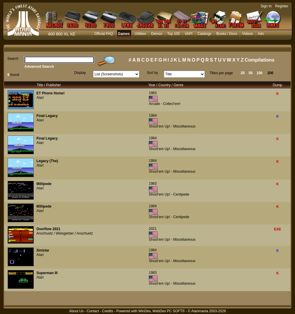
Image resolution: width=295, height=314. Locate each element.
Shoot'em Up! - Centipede (169, 194)
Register (281, 6)
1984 (153, 115)
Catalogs (204, 34)
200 (270, 73)
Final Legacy (47, 116)
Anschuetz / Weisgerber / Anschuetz (64, 233)
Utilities (140, 34)
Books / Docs (226, 34)
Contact (93, 311)
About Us (76, 311)
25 (243, 73)
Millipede (43, 184)
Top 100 (173, 34)
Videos (247, 34)
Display (80, 73)
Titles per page (221, 73)
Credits (107, 311)
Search (12, 59)
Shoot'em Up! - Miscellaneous (172, 126)
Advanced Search (39, 67)
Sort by (152, 73)
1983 (153, 93)
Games (124, 34)
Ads (261, 34)
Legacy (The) (47, 161)
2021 (153, 229)
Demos (156, 34)
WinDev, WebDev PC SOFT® (162, 311)
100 (259, 73)
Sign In (266, 6)
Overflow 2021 (48, 229)
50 (250, 73)
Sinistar (42, 250)
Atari (40, 98)
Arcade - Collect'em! (165, 104)
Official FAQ (103, 34)
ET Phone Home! (50, 93)
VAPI (188, 34)
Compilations (259, 59)
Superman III (47, 273)
